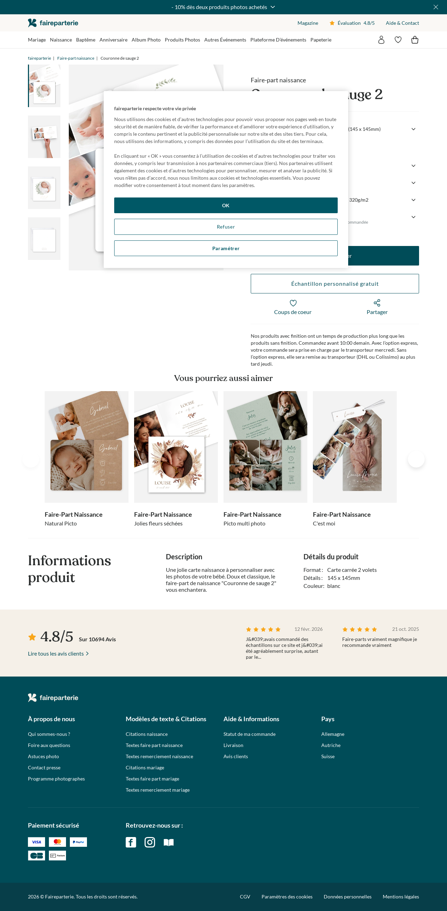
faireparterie (53, 22)
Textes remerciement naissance (159, 756)
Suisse (328, 756)
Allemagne (332, 734)
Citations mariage (145, 767)
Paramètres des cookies (287, 896)
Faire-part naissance (75, 58)
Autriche (330, 745)
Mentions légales (401, 896)
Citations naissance (147, 734)
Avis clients (236, 756)
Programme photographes (56, 779)
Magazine (308, 23)
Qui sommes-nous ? (49, 734)
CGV (245, 896)
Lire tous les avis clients (56, 653)
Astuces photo (43, 756)
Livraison (233, 745)
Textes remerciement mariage (158, 790)
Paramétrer (226, 248)
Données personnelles (348, 896)
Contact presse (44, 767)
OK (226, 205)
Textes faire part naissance (154, 745)
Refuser (226, 227)
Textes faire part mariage (152, 779)
